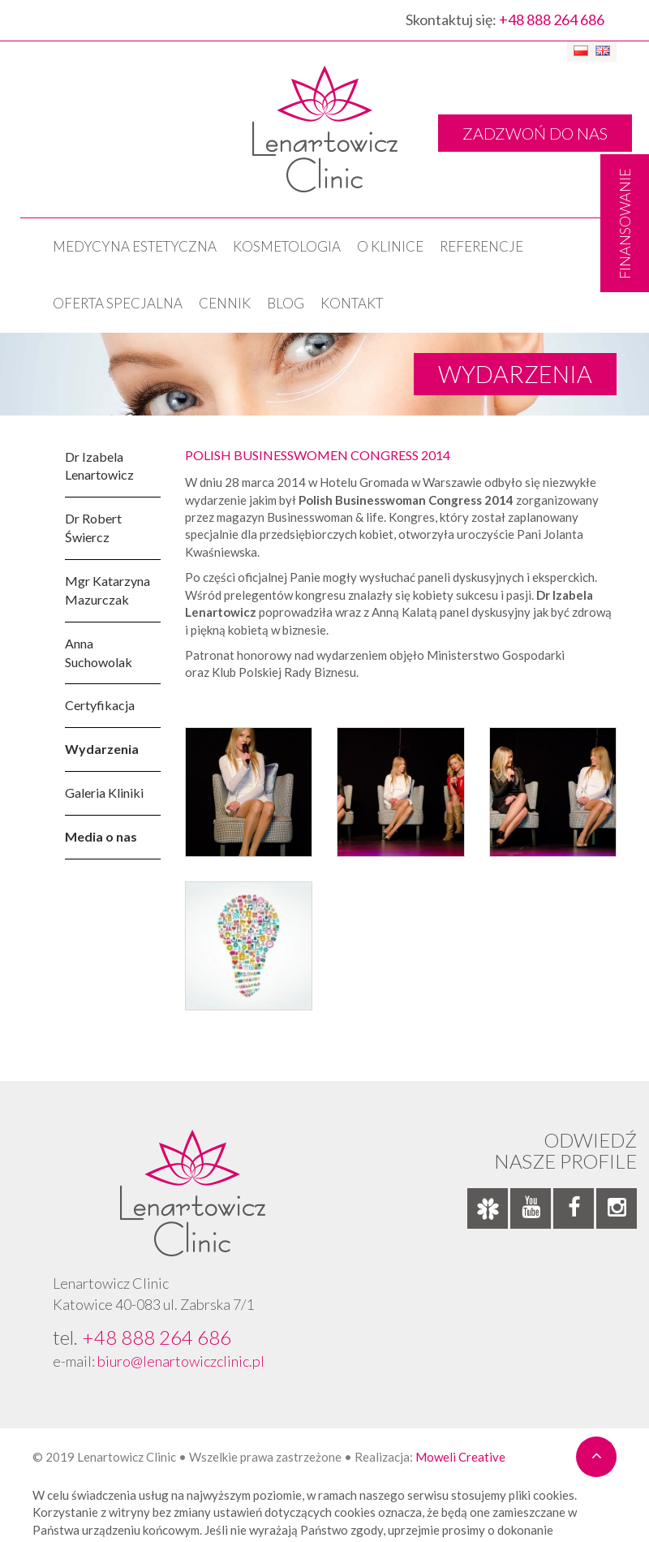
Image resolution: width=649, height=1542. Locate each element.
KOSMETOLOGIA (287, 246)
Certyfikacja (100, 705)
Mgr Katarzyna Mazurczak (107, 590)
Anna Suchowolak (98, 652)
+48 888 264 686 (551, 19)
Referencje (481, 246)
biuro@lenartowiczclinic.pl (180, 1361)
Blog (285, 303)
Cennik (225, 303)
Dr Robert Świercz (93, 527)
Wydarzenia (102, 748)
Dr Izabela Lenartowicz (99, 466)
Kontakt (351, 303)
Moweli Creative (460, 1456)
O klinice (390, 246)
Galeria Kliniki (104, 792)
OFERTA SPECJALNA (118, 303)
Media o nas (101, 836)
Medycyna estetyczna (135, 246)
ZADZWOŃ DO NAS (535, 133)
